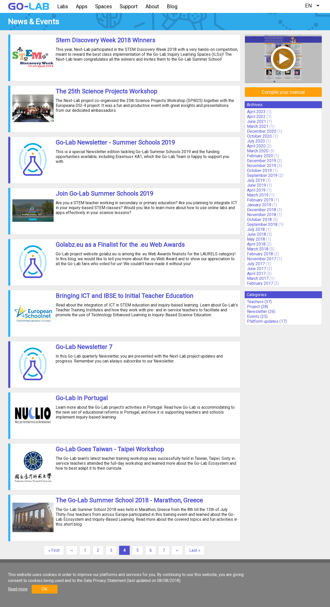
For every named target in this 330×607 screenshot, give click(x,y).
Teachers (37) (259, 301)
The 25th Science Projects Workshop (106, 91)
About (152, 6)
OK (44, 589)
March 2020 (257, 150)
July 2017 (256, 263)
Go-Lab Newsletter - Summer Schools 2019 (115, 142)
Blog (172, 6)
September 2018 (262, 224)
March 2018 (257, 249)
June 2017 (256, 268)
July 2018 (256, 229)
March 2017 (257, 278)
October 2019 (259, 170)
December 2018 (261, 209)
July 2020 (256, 141)
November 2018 (261, 214)
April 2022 (256, 116)
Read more (18, 589)
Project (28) (257, 306)
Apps (81, 6)
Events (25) (257, 316)
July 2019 (256, 180)
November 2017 (261, 258)
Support (129, 6)
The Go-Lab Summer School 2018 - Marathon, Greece (129, 500)
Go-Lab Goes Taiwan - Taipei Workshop (110, 449)
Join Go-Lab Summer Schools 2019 (104, 193)
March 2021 (257, 126)
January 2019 (259, 204)
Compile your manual (283, 92)
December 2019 (261, 160)
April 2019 (256, 190)
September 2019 (262, 175)
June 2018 (256, 234)
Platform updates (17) (267, 321)
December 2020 (261, 131)
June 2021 (256, 121)
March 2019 (257, 195)
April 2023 (256, 111)
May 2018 (256, 239)
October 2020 (259, 136)
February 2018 (260, 253)
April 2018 (256, 244)
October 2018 (259, 219)
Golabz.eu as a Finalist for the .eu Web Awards (120, 244)
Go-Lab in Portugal (82, 398)
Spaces (103, 6)
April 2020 (256, 146)
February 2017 (260, 283)
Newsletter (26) (261, 311)
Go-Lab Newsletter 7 (84, 347)
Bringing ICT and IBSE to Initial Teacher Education (124, 295)
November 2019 (261, 165)
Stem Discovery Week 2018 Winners (105, 40)
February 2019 (260, 200)
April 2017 (256, 273)
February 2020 (260, 155)
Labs (62, 6)
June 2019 (256, 185)
